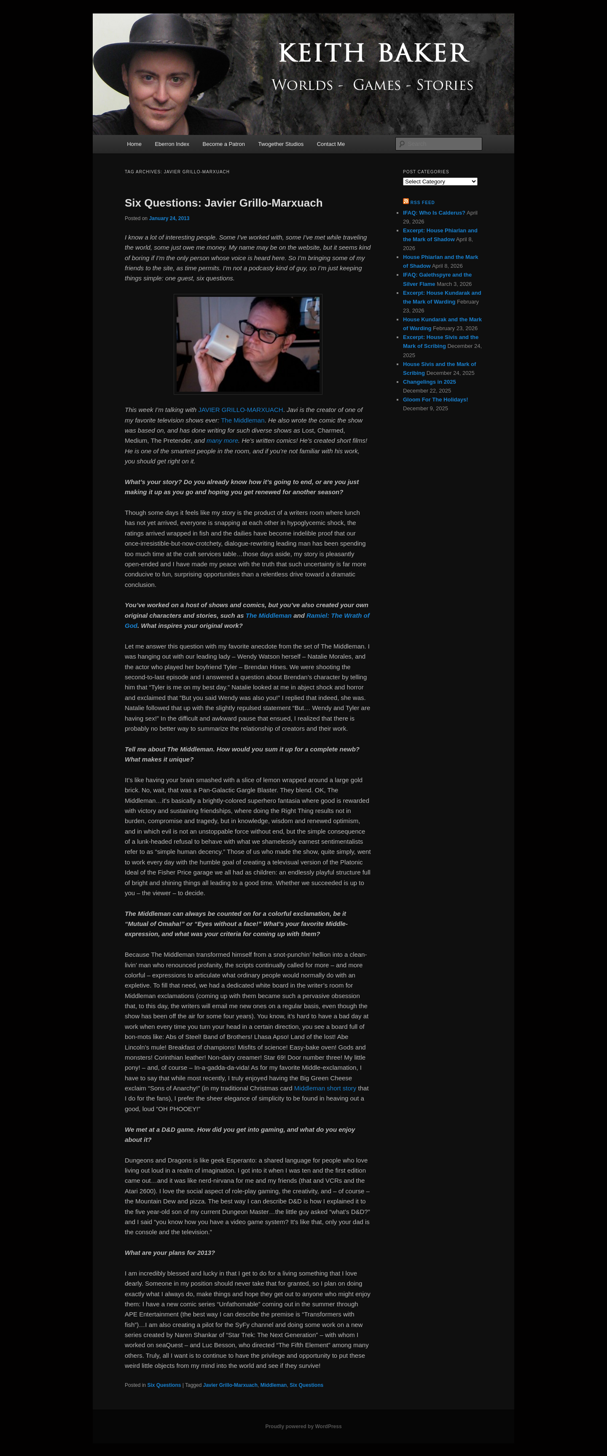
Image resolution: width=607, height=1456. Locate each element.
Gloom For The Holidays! (435, 399)
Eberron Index (172, 144)
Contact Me (331, 144)
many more (222, 440)
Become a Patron (224, 144)
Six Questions (164, 1385)
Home (134, 144)
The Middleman (242, 420)
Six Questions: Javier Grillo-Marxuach (224, 202)
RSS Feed (423, 202)
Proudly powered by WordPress (303, 1426)
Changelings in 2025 (429, 382)
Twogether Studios (281, 144)
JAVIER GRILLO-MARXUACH (240, 409)
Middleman (274, 1385)
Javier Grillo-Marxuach (230, 1385)
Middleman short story (325, 1088)
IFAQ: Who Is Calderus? (434, 213)
